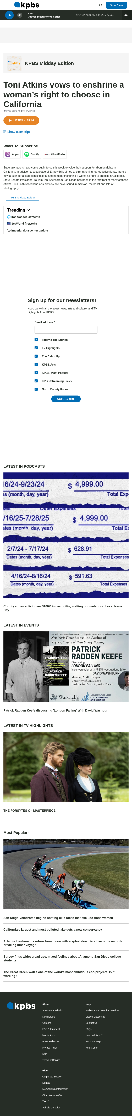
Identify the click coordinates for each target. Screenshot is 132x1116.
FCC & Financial (51, 1029)
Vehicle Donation (51, 1107)
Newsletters (48, 1016)
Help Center (91, 1047)
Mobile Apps (48, 1035)
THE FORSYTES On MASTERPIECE (29, 810)
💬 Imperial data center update (27, 230)
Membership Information (55, 1089)
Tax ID (45, 1101)
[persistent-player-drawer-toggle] (127, 17)
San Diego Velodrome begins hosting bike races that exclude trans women (58, 918)
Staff (44, 1053)
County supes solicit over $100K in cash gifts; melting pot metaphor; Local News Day (62, 608)
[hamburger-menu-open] (8, 5)
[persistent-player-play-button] (9, 17)
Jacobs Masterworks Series (44, 18)
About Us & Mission (52, 1010)
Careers (46, 1023)
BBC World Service (105, 17)
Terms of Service (51, 1060)
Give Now (116, 5)
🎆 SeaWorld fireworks (22, 223)
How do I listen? (94, 1035)
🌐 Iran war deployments (23, 217)
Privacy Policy (49, 1047)
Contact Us (91, 1023)
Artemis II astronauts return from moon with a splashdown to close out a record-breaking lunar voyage (62, 943)
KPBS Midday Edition (49, 63)
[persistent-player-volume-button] (20, 17)
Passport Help (93, 1041)
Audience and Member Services (102, 1010)
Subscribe (66, 399)
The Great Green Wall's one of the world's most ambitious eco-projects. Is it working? (58, 974)
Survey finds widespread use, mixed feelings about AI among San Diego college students (62, 958)
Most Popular (16, 832)
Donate (46, 1082)
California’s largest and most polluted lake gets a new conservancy (52, 929)
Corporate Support (52, 1076)
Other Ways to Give (52, 1095)
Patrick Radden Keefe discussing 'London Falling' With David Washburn (56, 710)
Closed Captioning (95, 1016)
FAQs (88, 1029)
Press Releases (50, 1041)
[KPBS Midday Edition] (14, 63)
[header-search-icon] (100, 5)
